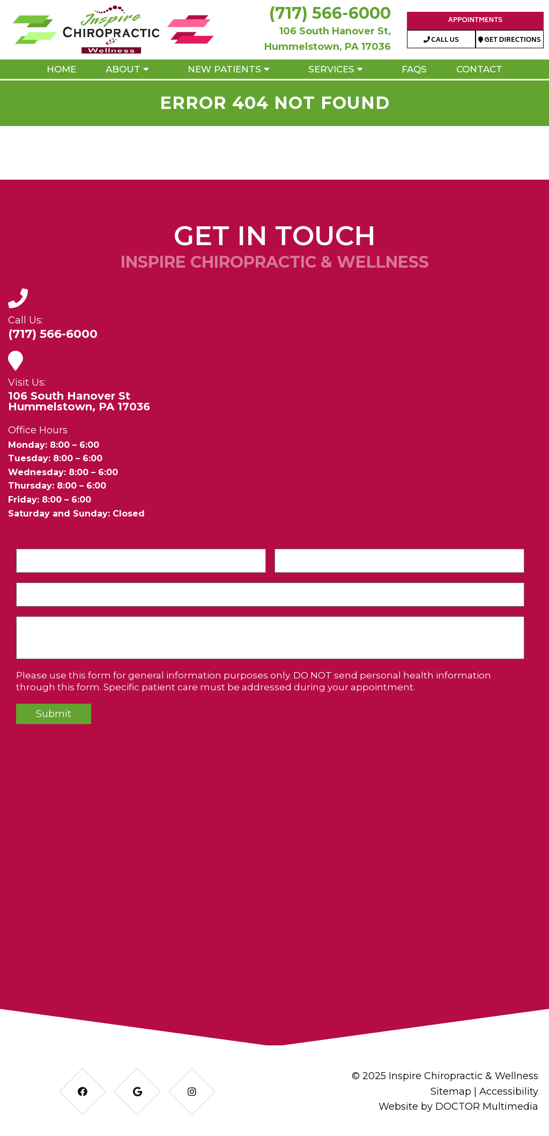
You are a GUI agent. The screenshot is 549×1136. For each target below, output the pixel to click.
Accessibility (508, 1091)
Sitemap (451, 1091)
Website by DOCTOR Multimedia (458, 1106)
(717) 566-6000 (330, 13)
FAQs (414, 69)
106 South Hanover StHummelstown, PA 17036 (79, 401)
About (123, 69)
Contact (479, 69)
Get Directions (509, 40)
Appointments (475, 20)
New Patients (224, 69)
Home (61, 69)
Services (331, 69)
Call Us (441, 40)
